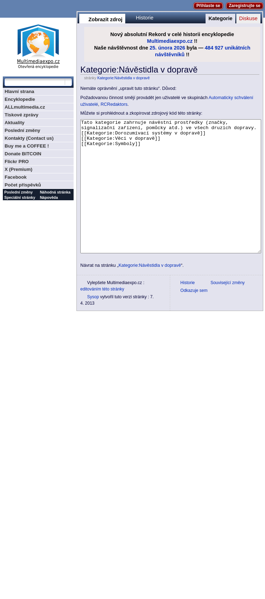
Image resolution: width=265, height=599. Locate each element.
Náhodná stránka (55, 192)
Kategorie (220, 18)
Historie (145, 18)
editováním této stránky (102, 315)
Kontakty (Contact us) (29, 138)
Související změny (228, 309)
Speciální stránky (19, 197)
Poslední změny (22, 130)
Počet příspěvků (23, 185)
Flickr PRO (17, 161)
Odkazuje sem (194, 317)
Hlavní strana (19, 91)
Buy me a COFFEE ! (27, 146)
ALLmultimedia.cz (25, 107)
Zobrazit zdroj (105, 19)
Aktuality (14, 122)
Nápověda (49, 197)
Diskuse (248, 18)
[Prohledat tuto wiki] (35, 82)
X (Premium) (19, 169)
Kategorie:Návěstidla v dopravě (123, 78)
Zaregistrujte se (244, 5)
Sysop (93, 323)
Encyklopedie (20, 99)
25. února (161, 48)
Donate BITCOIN (23, 153)
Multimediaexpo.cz (170, 41)
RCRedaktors (113, 104)
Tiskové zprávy (21, 114)
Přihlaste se (208, 5)
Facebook (16, 177)
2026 (179, 48)
